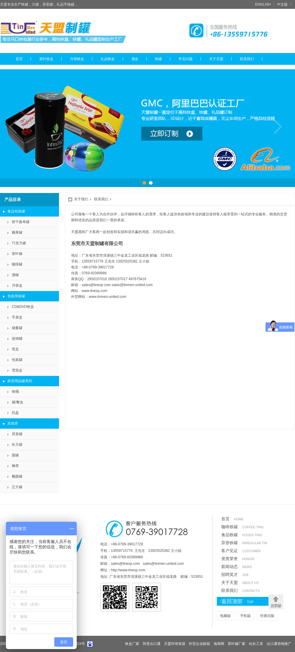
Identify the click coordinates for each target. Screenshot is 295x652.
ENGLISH (263, 4)
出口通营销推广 (279, 644)
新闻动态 (236, 566)
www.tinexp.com (94, 291)
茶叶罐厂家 (236, 644)
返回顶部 (243, 601)
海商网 (219, 644)
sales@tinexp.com (96, 285)
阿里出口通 (151, 644)
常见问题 (185, 59)
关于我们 (81, 199)
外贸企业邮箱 (199, 644)
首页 (19, 59)
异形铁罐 (244, 542)
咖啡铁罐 (242, 526)
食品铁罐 (241, 534)
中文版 (282, 4)
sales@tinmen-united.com (132, 285)
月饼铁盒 (77, 59)
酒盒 (134, 59)
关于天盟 (216, 59)
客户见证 (241, 550)
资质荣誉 (237, 558)
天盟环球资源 (174, 644)
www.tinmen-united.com (107, 297)
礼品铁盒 (108, 59)
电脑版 (225, 616)
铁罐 (158, 59)
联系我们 (247, 59)
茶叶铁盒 (46, 59)
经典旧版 (267, 616)
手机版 (245, 616)
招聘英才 (234, 574)
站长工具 (256, 644)
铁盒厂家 (132, 644)
